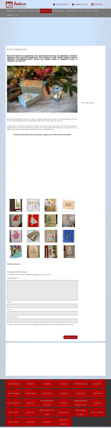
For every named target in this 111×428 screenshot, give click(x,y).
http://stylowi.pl (15, 264)
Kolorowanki (10, 15)
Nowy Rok (97, 403)
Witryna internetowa (12, 317)
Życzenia (31, 11)
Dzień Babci (97, 384)
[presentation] (20, 329)
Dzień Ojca (30, 403)
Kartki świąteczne (46, 11)
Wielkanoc (47, 422)
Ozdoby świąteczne (71, 11)
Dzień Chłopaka (13, 393)
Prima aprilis (13, 412)
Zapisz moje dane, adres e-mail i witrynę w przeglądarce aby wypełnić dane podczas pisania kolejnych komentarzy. (41, 324)
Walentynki (30, 422)
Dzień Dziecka (47, 393)
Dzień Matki (97, 393)
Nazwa (9, 302)
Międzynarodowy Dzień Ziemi (47, 403)
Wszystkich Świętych (64, 422)
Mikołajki (63, 403)
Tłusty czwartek (97, 412)
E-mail (9, 309)
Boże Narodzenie (22, 11)
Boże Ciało (64, 384)
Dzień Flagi (64, 393)
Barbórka (47, 384)
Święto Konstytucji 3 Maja (47, 412)
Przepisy (81, 11)
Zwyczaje (89, 11)
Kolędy (37, 11)
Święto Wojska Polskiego (80, 412)
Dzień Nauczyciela (13, 403)
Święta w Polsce (11, 11)
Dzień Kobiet (80, 393)
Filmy (16, 15)
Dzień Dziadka (30, 393)
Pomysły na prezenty (58, 11)
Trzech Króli (13, 422)
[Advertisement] (55, 32)
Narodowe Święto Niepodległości (80, 403)
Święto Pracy (64, 412)
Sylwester (30, 412)
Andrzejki (30, 384)
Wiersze (95, 11)
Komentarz (13, 278)
